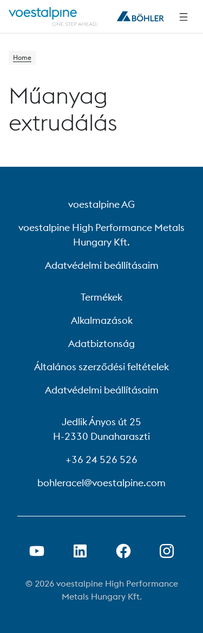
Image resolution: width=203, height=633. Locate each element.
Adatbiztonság (101, 343)
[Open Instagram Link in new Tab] (166, 551)
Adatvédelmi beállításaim (102, 265)
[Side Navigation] (183, 17)
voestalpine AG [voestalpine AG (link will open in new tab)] (101, 204)
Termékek (101, 297)
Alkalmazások (102, 320)
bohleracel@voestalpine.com (101, 483)
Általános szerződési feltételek (101, 366)
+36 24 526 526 (101, 459)
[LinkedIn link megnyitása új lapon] (80, 551)
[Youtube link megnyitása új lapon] (36, 551)
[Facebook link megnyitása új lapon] (123, 551)
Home (22, 57)
